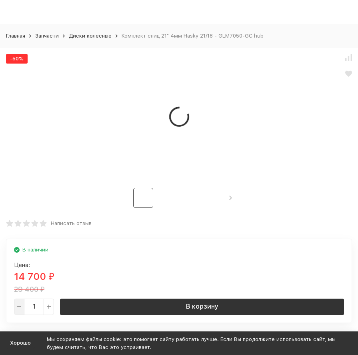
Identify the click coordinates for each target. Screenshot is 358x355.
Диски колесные (90, 36)
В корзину (202, 306)
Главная (15, 36)
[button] (230, 198)
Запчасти (47, 36)
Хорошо (20, 343)
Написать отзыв (71, 223)
